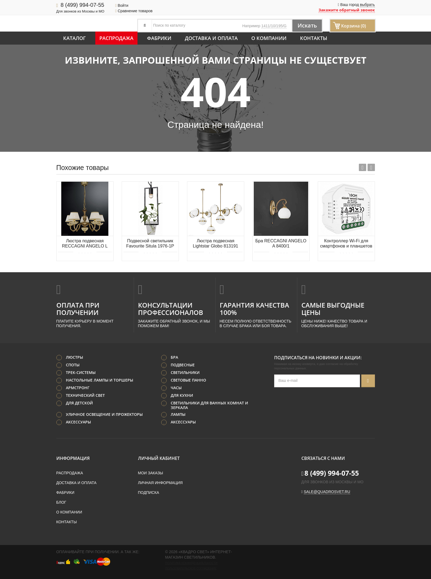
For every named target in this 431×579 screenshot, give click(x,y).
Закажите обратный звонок (347, 10)
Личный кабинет (159, 458)
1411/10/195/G (274, 26)
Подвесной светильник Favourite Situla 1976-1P (150, 243)
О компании (268, 38)
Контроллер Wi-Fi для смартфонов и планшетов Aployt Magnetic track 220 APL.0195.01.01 (346, 244)
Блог (61, 502)
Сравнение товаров (133, 11)
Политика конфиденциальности (191, 563)
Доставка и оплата (211, 38)
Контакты (313, 38)
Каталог (74, 38)
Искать (306, 25)
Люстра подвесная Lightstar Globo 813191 (215, 243)
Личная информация (160, 483)
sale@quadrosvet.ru (327, 492)
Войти (121, 5)
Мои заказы (150, 473)
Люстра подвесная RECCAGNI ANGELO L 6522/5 (85, 244)
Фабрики (159, 38)
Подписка (148, 492)
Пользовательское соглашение (190, 568)
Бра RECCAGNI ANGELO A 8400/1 (280, 243)
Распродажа (116, 38)
